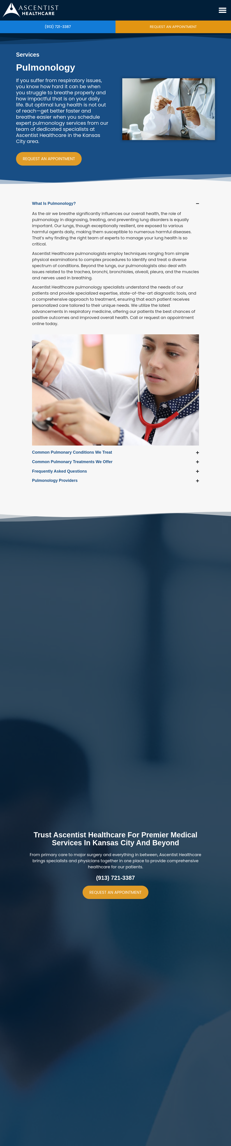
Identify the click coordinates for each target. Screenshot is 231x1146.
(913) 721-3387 (58, 26)
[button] (222, 10)
